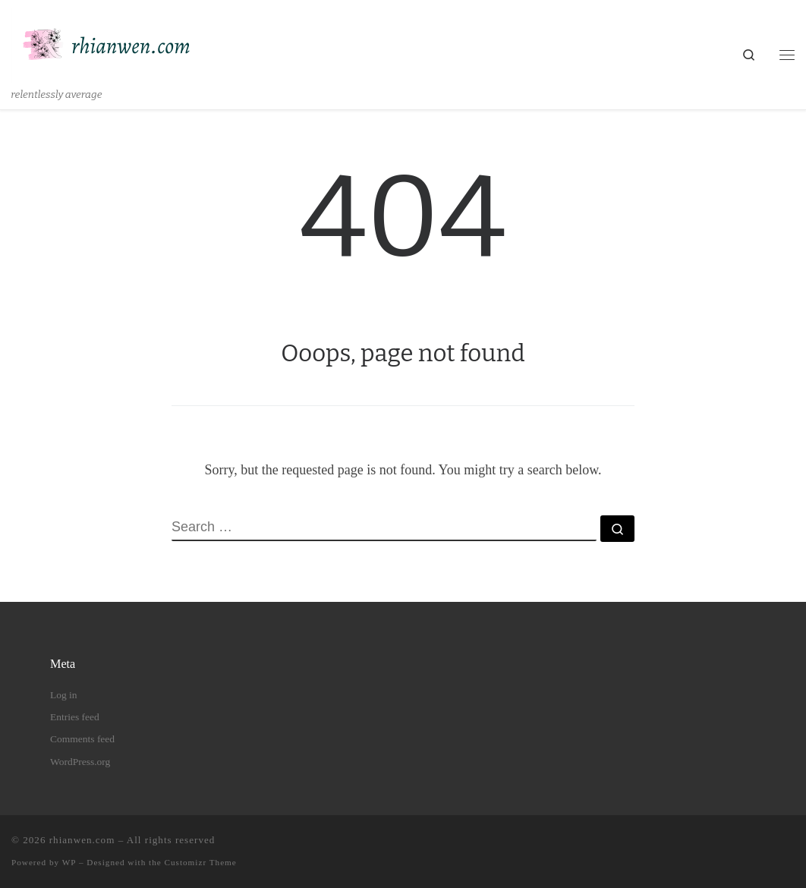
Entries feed (74, 717)
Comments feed (82, 739)
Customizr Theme (201, 862)
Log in (63, 695)
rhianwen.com (82, 839)
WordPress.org (80, 761)
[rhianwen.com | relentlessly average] (106, 44)
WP (69, 862)
